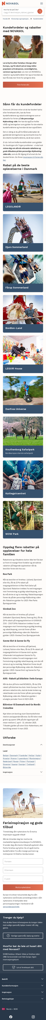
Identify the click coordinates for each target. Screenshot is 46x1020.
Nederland (7, 761)
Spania (14, 764)
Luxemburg (23, 758)
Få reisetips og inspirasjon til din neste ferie (20, 19)
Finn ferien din (23, 84)
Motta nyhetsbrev (23, 887)
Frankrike (23, 755)
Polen (22, 761)
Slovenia (6, 764)
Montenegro (34, 758)
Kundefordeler (38, 19)
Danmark (14, 755)
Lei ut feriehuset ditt (23, 967)
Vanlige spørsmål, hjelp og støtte (23, 935)
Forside (5, 19)
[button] (23, 744)
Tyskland (30, 764)
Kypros (14, 758)
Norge (16, 761)
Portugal (30, 761)
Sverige (22, 764)
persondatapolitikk (11, 906)
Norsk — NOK (10, 1008)
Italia (38, 755)
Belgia (5, 755)
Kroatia (6, 758)
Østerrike (7, 767)
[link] (23, 192)
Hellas (31, 755)
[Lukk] (41, 3)
